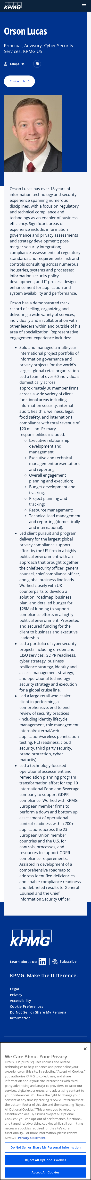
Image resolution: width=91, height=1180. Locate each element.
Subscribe (64, 961)
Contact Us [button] (17, 81)
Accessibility (20, 1000)
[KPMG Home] (31, 944)
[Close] (85, 1049)
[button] (84, 5)
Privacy (16, 994)
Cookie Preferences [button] (26, 1006)
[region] (45, 1111)
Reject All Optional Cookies (45, 1160)
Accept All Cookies (45, 1172)
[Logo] (13, 6)
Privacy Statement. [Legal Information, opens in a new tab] (32, 1137)
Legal (14, 989)
